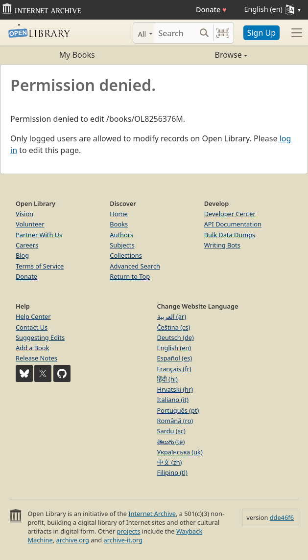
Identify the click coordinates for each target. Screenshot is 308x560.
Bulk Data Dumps (230, 234)
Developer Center (230, 213)
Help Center (33, 316)
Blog (22, 255)
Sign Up (261, 32)
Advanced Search (135, 266)
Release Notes (36, 358)
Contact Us (31, 327)
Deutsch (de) (175, 337)
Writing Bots (222, 245)
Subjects (122, 245)
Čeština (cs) (173, 327)
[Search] (175, 33)
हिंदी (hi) (167, 379)
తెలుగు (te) (171, 441)
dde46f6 (282, 517)
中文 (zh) (169, 462)
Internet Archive (152, 513)
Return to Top (130, 276)
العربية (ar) (171, 316)
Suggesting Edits (40, 337)
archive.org (72, 540)
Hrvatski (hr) (175, 389)
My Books (77, 54)
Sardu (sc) (171, 430)
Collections (126, 255)
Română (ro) (175, 420)
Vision (24, 213)
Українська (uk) (180, 452)
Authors (121, 234)
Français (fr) (174, 368)
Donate (211, 9)
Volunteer (30, 224)
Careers (27, 245)
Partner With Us (39, 234)
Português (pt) (178, 410)
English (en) (174, 347)
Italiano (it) (173, 399)
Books (119, 224)
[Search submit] (204, 32)
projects (128, 531)
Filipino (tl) (172, 472)
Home (118, 213)
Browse (200, 54)
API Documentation (232, 224)
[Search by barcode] (223, 32)
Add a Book (32, 347)
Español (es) (174, 358)
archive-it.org (123, 540)
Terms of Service (40, 266)
